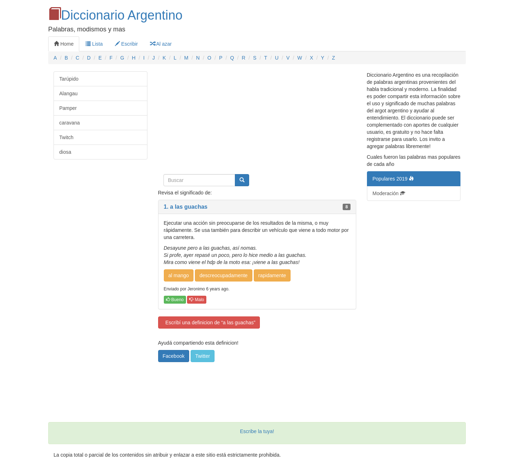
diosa (65, 152)
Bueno (175, 299)
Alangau (68, 93)
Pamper (68, 108)
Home (64, 44)
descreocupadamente (224, 275)
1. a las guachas (186, 207)
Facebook (174, 356)
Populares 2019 (393, 179)
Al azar (161, 44)
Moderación (389, 193)
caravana (69, 123)
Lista (94, 44)
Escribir (126, 44)
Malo (196, 299)
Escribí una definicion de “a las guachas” (209, 322)
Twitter (202, 356)
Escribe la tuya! (257, 431)
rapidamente (272, 275)
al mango (178, 275)
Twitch (66, 137)
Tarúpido (69, 79)
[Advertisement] (257, 121)
